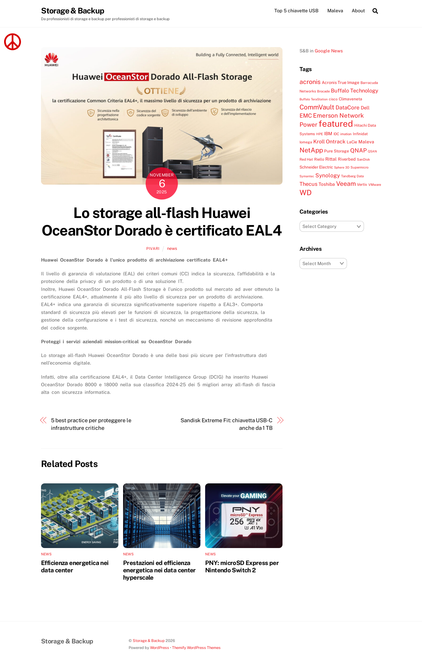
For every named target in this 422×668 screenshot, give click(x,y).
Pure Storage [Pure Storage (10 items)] (336, 151)
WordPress (159, 647)
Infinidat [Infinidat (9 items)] (360, 134)
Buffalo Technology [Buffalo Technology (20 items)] (354, 90)
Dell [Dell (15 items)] (365, 108)
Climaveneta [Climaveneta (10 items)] (350, 99)
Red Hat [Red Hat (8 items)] (306, 159)
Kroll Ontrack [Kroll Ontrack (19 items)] (329, 142)
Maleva (335, 10)
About (358, 10)
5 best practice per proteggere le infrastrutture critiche (91, 424)
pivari (153, 249)
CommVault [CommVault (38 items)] (317, 107)
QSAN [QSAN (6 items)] (372, 151)
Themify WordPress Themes (196, 647)
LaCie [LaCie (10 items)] (352, 142)
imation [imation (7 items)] (346, 134)
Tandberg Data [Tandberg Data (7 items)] (352, 176)
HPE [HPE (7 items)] (319, 134)
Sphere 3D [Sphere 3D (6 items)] (341, 167)
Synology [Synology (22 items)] (327, 175)
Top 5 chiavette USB (296, 10)
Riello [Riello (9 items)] (319, 159)
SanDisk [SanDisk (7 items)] (363, 159)
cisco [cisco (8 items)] (333, 99)
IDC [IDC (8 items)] (336, 134)
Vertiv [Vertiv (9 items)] (362, 185)
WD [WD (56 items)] (306, 192)
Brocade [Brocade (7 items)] (323, 91)
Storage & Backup (149, 641)
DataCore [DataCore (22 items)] (348, 107)
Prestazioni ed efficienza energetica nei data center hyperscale (159, 570)
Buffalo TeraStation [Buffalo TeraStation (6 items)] (314, 99)
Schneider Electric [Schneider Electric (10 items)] (316, 167)
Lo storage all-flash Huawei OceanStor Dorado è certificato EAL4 (162, 222)
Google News (329, 50)
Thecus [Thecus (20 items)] (308, 184)
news (172, 248)
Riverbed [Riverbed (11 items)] (347, 159)
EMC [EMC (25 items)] (306, 115)
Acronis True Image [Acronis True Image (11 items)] (340, 82)
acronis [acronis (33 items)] (310, 82)
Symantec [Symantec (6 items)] (307, 176)
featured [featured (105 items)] (336, 124)
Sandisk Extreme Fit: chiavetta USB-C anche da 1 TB (227, 424)
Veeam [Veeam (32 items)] (346, 184)
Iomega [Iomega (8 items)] (306, 142)
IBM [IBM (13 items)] (328, 133)
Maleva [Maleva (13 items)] (366, 142)
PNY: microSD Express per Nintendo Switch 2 (242, 566)
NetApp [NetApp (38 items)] (311, 150)
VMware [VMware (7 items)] (374, 185)
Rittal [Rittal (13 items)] (331, 159)
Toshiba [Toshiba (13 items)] (327, 184)
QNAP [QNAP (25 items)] (358, 150)
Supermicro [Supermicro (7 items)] (359, 168)
